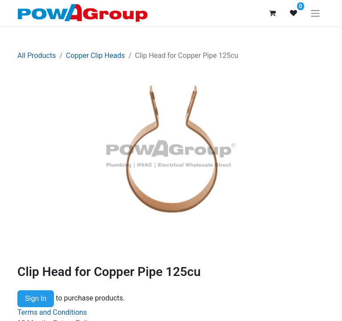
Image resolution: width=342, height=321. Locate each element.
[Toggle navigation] (315, 13)
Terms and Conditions (52, 312)
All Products (36, 55)
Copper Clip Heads (95, 55)
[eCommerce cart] (272, 13)
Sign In (35, 298)
